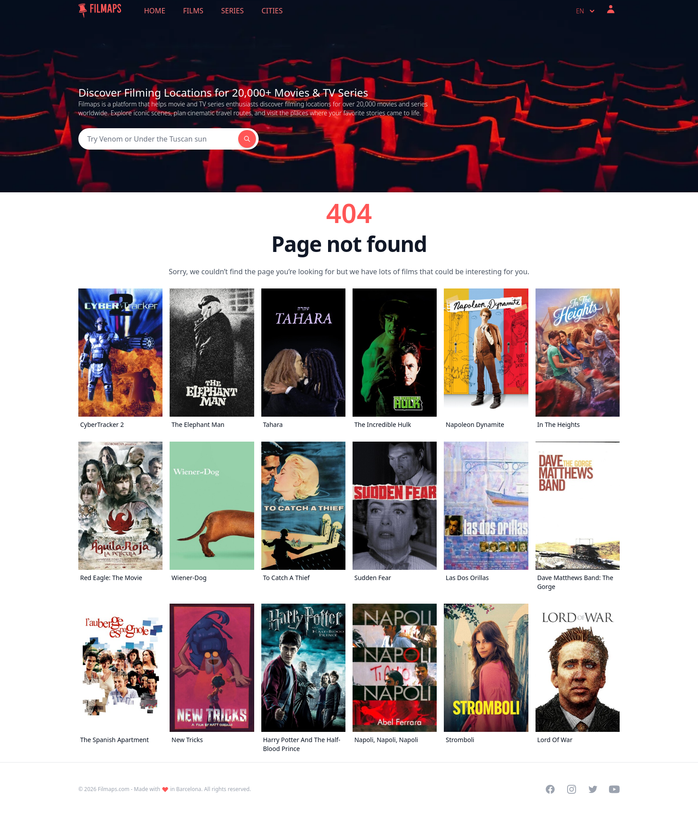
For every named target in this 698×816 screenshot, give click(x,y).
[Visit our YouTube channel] (614, 789)
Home (155, 11)
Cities (272, 11)
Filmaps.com (114, 789)
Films (193, 11)
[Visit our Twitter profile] (593, 789)
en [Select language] (586, 11)
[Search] (158, 139)
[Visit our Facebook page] (550, 789)
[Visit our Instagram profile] (571, 789)
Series (232, 11)
